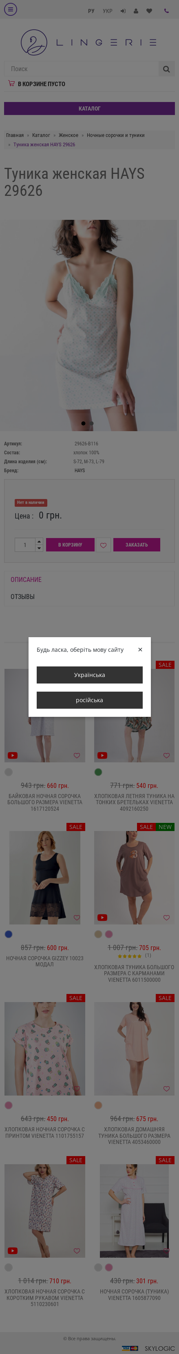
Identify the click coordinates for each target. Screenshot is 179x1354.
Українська (89, 675)
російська (89, 700)
